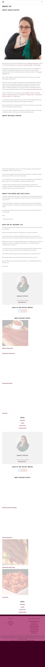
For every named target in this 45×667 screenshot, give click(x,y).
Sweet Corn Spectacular (12, 94)
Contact (11, 624)
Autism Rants (38, 65)
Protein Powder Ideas (34, 626)
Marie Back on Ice (34, 631)
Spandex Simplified (28, 65)
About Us (11, 621)
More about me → (22, 302)
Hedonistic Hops (30, 94)
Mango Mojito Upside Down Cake (34, 89)
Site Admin (22, 420)
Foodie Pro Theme (30, 640)
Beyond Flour (13, 65)
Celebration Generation (32, 63)
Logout (22, 422)
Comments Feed (22, 428)
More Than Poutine (6, 96)
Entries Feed (22, 425)
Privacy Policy (11, 622)
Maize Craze (16, 96)
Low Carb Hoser (19, 65)
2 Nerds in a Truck (34, 627)
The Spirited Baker (25, 92)
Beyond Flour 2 (38, 94)
